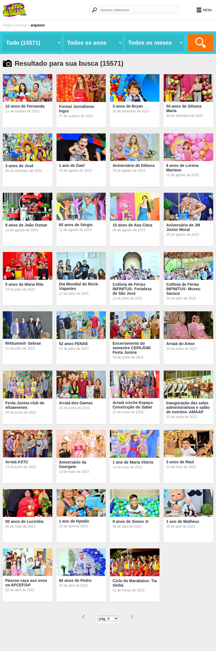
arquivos (38, 25)
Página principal (15, 25)
